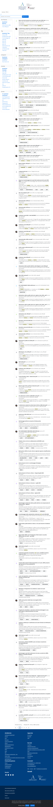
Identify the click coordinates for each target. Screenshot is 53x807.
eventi (21, 573)
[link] (1, 14)
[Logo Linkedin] (13, 775)
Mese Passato (6, 104)
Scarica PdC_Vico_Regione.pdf (36, 192)
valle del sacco (29, 630)
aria (21, 44)
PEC (28, 768)
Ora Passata (6, 97)
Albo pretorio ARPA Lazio (9, 790)
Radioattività (8, 746)
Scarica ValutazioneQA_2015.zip (37, 200)
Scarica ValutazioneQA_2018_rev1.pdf (40, 239)
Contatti (29, 736)
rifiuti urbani (29, 105)
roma (32, 448)
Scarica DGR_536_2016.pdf (33, 110)
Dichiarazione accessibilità (10, 793)
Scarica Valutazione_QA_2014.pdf (38, 90)
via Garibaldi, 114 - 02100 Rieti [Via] (34, 763)
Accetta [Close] (33, 805)
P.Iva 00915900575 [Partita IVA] (31, 766)
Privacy (6, 795)
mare (4, 50)
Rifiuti (6, 743)
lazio (4, 41)
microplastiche (35, 584)
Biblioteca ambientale (32, 753)
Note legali (7, 797)
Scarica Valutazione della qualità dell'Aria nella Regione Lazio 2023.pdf (34, 267)
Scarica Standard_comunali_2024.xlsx (41, 327)
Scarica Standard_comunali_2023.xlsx (41, 320)
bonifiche (22, 132)
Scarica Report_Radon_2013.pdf (36, 135)
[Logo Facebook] (6, 775)
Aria (6, 738)
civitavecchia (33, 428)
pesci (32, 499)
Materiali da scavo (31, 746)
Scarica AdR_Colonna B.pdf (34, 546)
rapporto (28, 152)
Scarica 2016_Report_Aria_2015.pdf (38, 351)
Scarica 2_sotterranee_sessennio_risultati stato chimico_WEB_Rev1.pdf (34, 29)
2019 (35, 152)
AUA (6, 751)
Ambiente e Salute (9, 748)
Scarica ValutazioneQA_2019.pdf (37, 47)
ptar (4, 44)
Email (31, 768)
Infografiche (7, 767)
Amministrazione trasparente (10, 788)
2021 (4, 42)
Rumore (7, 739)
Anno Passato (6, 106)
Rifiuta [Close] (27, 805)
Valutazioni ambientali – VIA (11, 754)
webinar (42, 511)
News (6, 763)
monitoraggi (6, 38)
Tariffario (29, 744)
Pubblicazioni (6, 74)
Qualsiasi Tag (5, 33)
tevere (44, 499)
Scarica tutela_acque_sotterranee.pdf (41, 247)
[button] (5, 12)
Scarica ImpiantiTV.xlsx (31, 687)
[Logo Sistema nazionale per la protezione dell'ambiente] (30, 6)
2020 (36, 189)
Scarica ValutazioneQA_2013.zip (37, 333)
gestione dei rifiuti (41, 105)
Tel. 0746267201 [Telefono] (30, 764)
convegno (40, 595)
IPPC (6, 749)
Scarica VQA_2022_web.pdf (34, 275)
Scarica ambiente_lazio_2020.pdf (38, 368)
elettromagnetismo (35, 571)
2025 (46, 458)
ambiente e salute (30, 595)
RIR (5, 752)
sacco (33, 489)
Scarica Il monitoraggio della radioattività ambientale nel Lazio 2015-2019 (35, 515)
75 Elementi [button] (19, 725)
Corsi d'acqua (6, 76)
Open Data (7, 756)
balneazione (6, 45)
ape (26, 702)
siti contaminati (29, 438)
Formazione (30, 756)
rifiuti (21, 105)
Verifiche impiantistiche (32, 748)
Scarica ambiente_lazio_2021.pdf (37, 257)
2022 (4, 39)
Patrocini (29, 754)
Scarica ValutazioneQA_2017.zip (37, 207)
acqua (4, 35)
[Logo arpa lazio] (22, 6)
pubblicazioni (6, 36)
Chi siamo (29, 735)
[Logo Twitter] (8, 775)
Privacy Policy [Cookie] (21, 805)
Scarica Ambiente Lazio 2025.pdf (37, 224)
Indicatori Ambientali (9, 735)
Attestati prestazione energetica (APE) (36, 749)
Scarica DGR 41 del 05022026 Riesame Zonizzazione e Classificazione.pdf (34, 57)
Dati (4, 71)
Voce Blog (5, 26)
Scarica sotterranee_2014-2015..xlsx (38, 414)
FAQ (28, 751)
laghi (21, 460)
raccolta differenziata (26, 107)
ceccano (39, 489)
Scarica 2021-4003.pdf (30, 361)
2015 (47, 189)
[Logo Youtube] (10, 775)
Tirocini (29, 757)
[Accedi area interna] (29, 772)
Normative (5, 61)
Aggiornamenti (8, 764)
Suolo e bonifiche (9, 741)
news (26, 428)
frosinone (45, 584)
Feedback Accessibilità (41, 768)
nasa (31, 606)
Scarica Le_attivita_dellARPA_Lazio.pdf (41, 715)
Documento (6, 25)
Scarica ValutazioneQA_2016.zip (37, 65)
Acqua (4, 77)
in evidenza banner (25, 650)
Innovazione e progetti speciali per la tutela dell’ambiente (15, 758)
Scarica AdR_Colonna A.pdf (34, 635)
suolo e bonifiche (32, 132)
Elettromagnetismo (9, 744)
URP (28, 738)
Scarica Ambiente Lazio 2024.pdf (38, 231)
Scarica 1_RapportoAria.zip (33, 171)
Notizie (4, 60)
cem (26, 571)
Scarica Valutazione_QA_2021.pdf (38, 313)
